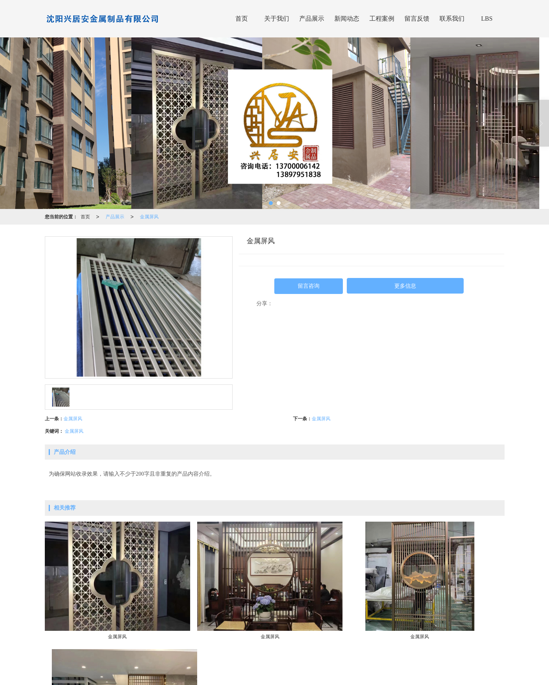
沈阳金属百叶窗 (316, 675)
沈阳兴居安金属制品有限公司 (243, 666)
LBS (487, 18)
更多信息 (405, 286)
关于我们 (276, 18)
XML (374, 666)
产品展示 (311, 18)
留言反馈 (416, 18)
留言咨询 (309, 286)
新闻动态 (346, 18)
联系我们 (452, 18)
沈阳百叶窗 (217, 675)
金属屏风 (149, 216)
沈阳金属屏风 (281, 675)
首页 (241, 18)
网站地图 (355, 666)
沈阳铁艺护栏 (248, 675)
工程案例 (381, 18)
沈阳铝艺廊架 (352, 675)
